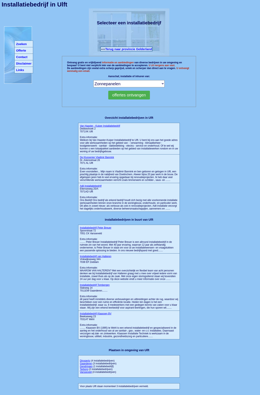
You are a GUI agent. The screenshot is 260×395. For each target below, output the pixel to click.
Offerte (21, 50)
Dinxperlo (85, 360)
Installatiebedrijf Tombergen (95, 285)
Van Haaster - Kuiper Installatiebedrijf (100, 125)
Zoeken (21, 44)
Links (20, 70)
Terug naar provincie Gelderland (128, 49)
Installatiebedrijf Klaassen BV (95, 313)
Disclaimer (23, 63)
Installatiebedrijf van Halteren (95, 256)
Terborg (84, 369)
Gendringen (86, 366)
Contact (21, 57)
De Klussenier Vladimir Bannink (97, 157)
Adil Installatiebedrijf (91, 186)
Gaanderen (86, 363)
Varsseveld (86, 372)
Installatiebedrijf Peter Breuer (95, 227)
